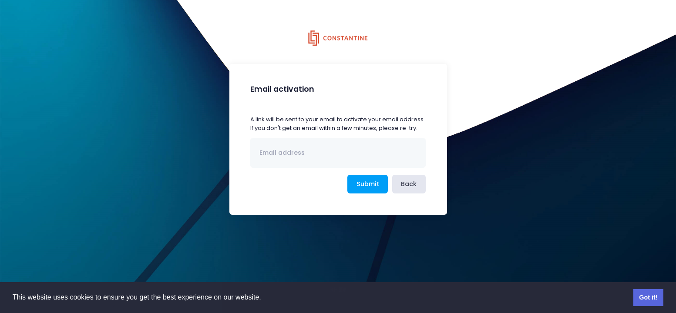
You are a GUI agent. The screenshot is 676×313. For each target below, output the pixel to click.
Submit (367, 184)
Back (409, 184)
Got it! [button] (648, 297)
